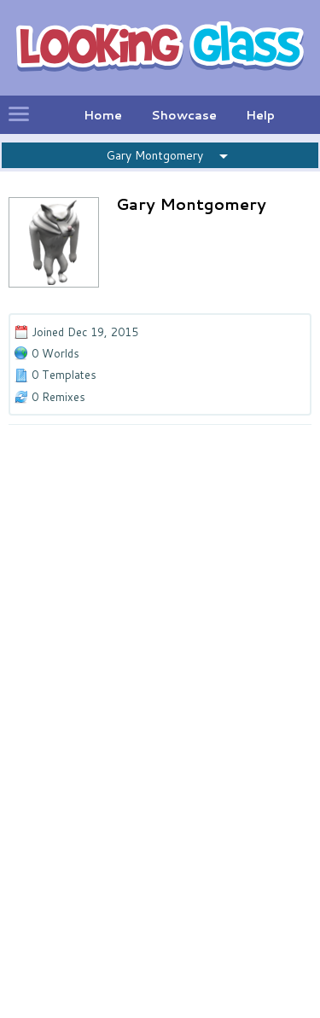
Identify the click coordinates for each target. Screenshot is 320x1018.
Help (260, 115)
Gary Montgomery (154, 155)
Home (103, 115)
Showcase (184, 115)
